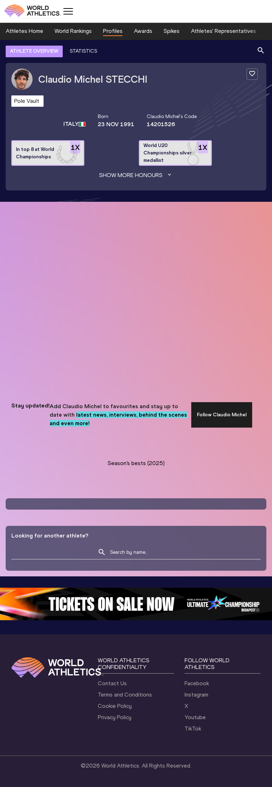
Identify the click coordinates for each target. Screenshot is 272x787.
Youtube (195, 717)
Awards (143, 31)
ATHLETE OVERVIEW (34, 51)
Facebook (197, 683)
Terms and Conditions (125, 694)
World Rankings (73, 31)
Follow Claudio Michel (221, 415)
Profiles (113, 31)
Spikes (172, 31)
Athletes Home (24, 31)
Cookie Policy (115, 706)
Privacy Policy (114, 717)
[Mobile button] (68, 11)
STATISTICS (83, 51)
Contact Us (112, 683)
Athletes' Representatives (223, 31)
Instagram (196, 694)
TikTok (193, 728)
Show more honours (136, 175)
